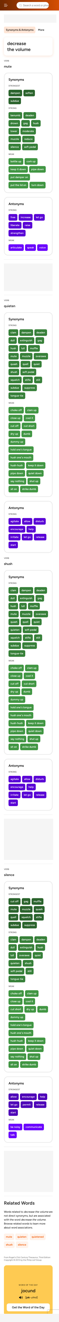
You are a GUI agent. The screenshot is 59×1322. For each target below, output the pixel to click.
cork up (31, 161)
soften (29, 93)
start (13, 544)
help (31, 529)
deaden (29, 115)
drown (14, 123)
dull (12, 340)
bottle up (15, 161)
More (41, 29)
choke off (16, 410)
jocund (28, 1290)
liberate (15, 225)
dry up (14, 433)
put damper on (19, 177)
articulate (16, 247)
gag (25, 123)
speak (30, 247)
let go (39, 217)
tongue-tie (16, 395)
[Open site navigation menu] (6, 5)
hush (36, 123)
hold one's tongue (21, 449)
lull (23, 348)
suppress (29, 387)
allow (27, 521)
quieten (15, 629)
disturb (40, 521)
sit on (13, 489)
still (38, 379)
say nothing (17, 481)
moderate (28, 131)
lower (13, 131)
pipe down (37, 169)
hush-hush (16, 465)
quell (25, 364)
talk (12, 1134)
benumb (15, 115)
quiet (37, 364)
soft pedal (30, 146)
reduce (28, 139)
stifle (28, 379)
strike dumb (29, 489)
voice (42, 247)
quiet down (35, 473)
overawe (41, 356)
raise (27, 225)
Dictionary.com (53, 5)
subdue (14, 100)
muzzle (14, 139)
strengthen (17, 233)
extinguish (26, 340)
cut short (29, 425)
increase (26, 217)
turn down (37, 185)
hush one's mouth (20, 457)
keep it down (18, 169)
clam (13, 332)
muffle (34, 348)
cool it (29, 418)
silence (14, 146)
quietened (38, 1236)
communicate (34, 1126)
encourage (16, 529)
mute (13, 356)
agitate (14, 521)
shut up (34, 481)
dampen (15, 93)
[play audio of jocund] (21, 1297)
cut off (14, 425)
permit (27, 1104)
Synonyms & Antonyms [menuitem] (19, 29)
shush (13, 372)
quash (13, 364)
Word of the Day (28, 1285)
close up (15, 418)
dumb (26, 433)
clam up (32, 410)
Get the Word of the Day (28, 1307)
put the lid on (18, 185)
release (40, 537)
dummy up (16, 441)
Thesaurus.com (12, 5)
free (12, 217)
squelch (15, 379)
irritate (14, 537)
